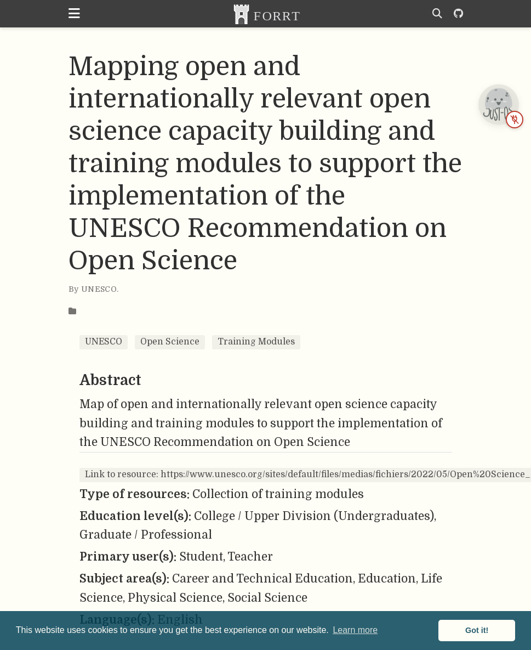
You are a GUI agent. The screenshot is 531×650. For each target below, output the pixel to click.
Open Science (169, 342)
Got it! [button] (476, 630)
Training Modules (256, 342)
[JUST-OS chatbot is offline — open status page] (498, 104)
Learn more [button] (355, 630)
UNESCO (103, 342)
